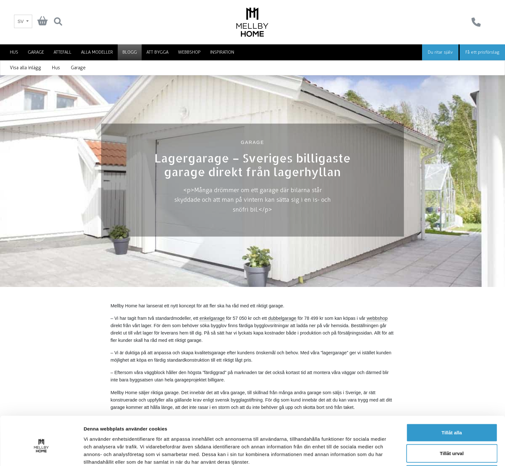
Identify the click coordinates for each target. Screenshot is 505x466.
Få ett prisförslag (482, 52)
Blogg (130, 52)
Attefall (62, 52)
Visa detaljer (346, 453)
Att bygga (157, 52)
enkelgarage (212, 318)
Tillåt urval (452, 424)
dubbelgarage (282, 318)
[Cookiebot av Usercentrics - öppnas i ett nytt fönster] (41, 453)
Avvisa (451, 445)
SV (21, 21)
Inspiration (222, 52)
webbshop (377, 318)
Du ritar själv (440, 52)
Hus (14, 52)
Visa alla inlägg (25, 68)
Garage (36, 52)
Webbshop (189, 52)
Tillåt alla (452, 403)
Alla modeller (97, 52)
